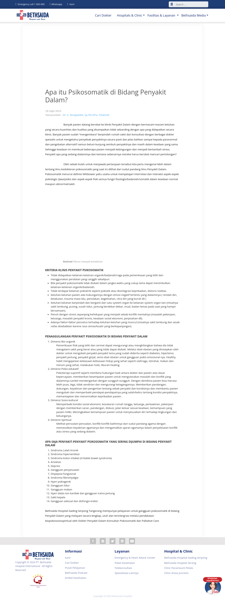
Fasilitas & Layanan (162, 15)
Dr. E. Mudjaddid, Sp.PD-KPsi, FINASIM (86, 115)
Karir (68, 557)
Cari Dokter (103, 15)
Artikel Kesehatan (75, 578)
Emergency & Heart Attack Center (135, 557)
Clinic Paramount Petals (178, 568)
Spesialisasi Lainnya (126, 573)
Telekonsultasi (123, 568)
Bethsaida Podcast (76, 572)
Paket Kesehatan (125, 563)
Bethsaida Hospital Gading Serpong (185, 557)
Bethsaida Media (193, 15)
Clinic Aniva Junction (176, 573)
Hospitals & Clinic (129, 15)
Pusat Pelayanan (75, 567)
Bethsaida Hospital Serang (180, 563)
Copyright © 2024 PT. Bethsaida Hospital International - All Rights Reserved (33, 566)
